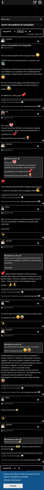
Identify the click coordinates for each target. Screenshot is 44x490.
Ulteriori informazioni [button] (12, 480)
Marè (6, 111)
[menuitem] (40, 2)
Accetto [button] (13, 486)
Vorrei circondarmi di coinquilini (17, 24)
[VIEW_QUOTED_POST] (19, 159)
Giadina (7, 207)
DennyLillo (9, 39)
